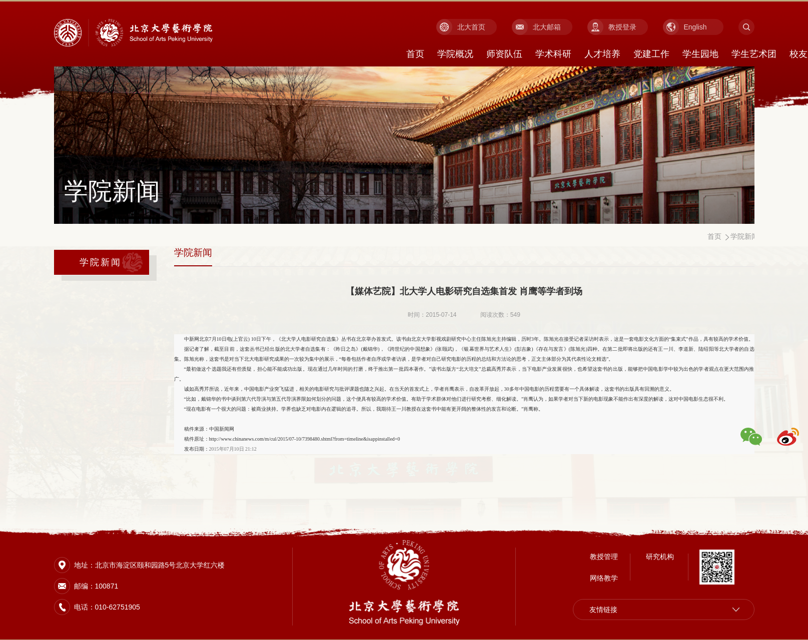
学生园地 (700, 54)
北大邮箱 (547, 27)
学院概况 (455, 54)
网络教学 (604, 577)
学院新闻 (101, 262)
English (695, 27)
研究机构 (660, 556)
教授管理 (604, 556)
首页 (415, 54)
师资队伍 (504, 54)
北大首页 (471, 27)
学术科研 (553, 54)
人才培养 (602, 54)
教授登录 (622, 27)
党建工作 (651, 54)
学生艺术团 (753, 54)
